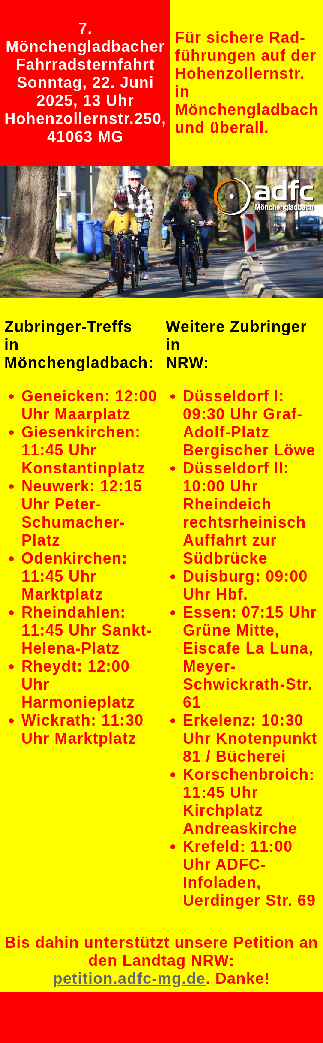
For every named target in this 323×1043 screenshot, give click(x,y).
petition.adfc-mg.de (129, 978)
